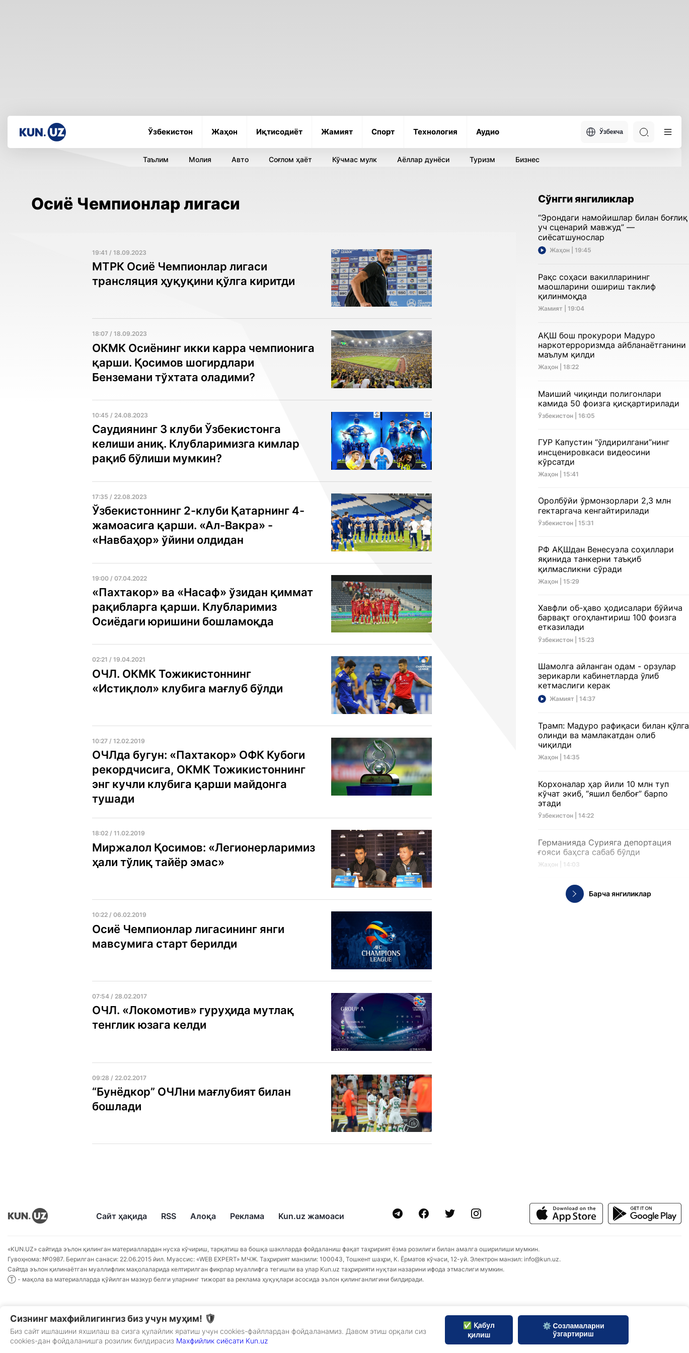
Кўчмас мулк (354, 159)
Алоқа (203, 1216)
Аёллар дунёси (423, 159)
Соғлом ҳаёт (290, 159)
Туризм (482, 159)
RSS (168, 1216)
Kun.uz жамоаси (311, 1216)
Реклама (247, 1216)
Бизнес (527, 159)
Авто (240, 159)
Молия (200, 159)
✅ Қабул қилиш (479, 1330)
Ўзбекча (604, 132)
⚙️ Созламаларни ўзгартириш (573, 1330)
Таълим (156, 159)
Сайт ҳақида (121, 1216)
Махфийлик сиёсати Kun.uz (222, 1340)
